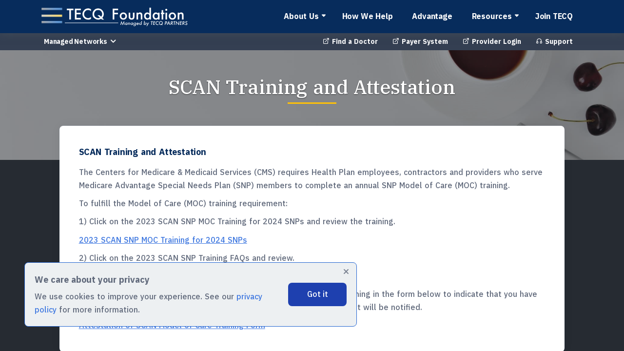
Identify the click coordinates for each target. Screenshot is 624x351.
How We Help (367, 16)
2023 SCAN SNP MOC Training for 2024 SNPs (163, 240)
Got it (317, 294)
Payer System (420, 41)
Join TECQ (554, 16)
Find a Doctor (350, 41)
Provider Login (492, 41)
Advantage (432, 16)
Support (554, 41)
